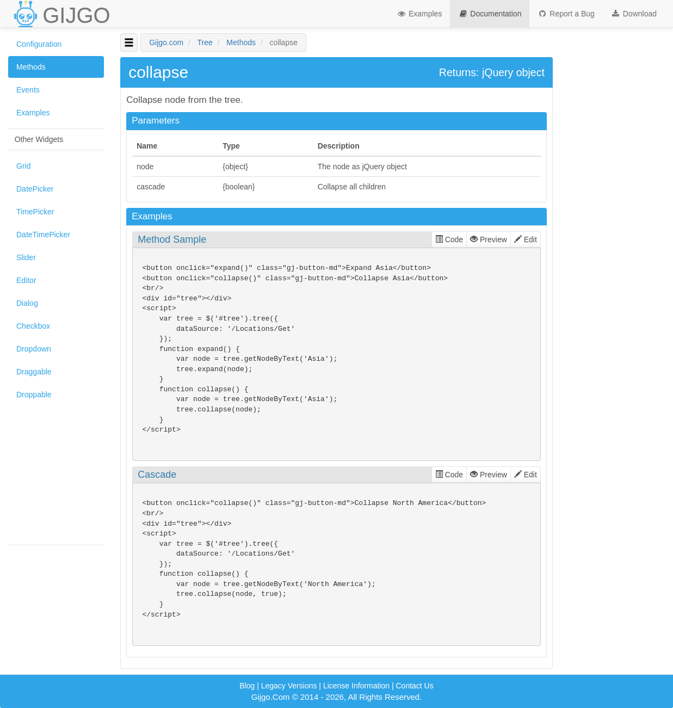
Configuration (38, 44)
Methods (31, 67)
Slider (26, 257)
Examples (419, 13)
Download (634, 13)
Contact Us (414, 685)
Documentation (489, 13)
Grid (23, 166)
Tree (205, 42)
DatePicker (34, 188)
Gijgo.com (166, 42)
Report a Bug (566, 13)
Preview (488, 239)
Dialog (27, 303)
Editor (26, 280)
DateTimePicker (43, 234)
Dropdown (33, 348)
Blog (247, 685)
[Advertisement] (56, 472)
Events (28, 89)
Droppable (34, 394)
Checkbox (33, 326)
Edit (525, 239)
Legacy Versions (289, 685)
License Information (356, 685)
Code (449, 239)
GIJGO (76, 15)
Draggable (34, 371)
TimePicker (35, 211)
